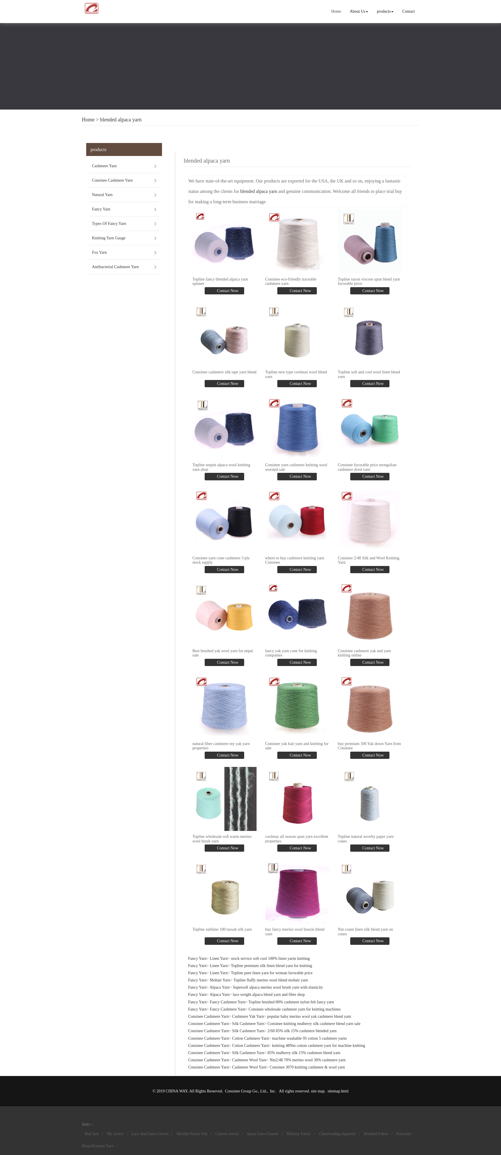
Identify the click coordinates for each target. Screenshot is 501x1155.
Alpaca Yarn (219, 987)
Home (336, 11)
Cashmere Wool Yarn (249, 1060)
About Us (359, 11)
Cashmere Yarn (104, 166)
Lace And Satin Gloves (149, 1134)
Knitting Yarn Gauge (108, 238)
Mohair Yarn (220, 980)
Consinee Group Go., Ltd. (246, 1091)
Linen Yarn (219, 958)
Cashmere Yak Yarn (248, 1016)
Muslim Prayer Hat (191, 1134)
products (385, 11)
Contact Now (227, 291)
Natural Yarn (102, 195)
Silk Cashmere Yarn (248, 1024)
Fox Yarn (99, 252)
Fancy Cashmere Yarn (227, 1002)
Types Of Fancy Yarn (109, 223)
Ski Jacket (115, 1134)
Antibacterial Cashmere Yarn (115, 267)
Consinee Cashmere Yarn (112, 180)
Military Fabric (299, 1134)
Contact (408, 11)
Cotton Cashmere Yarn (250, 1038)
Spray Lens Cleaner (262, 1134)
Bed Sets (92, 1134)
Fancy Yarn (101, 209)
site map (318, 1091)
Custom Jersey (227, 1134)
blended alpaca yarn (121, 120)
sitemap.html (338, 1091)
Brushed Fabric (376, 1134)
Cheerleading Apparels (337, 1134)
